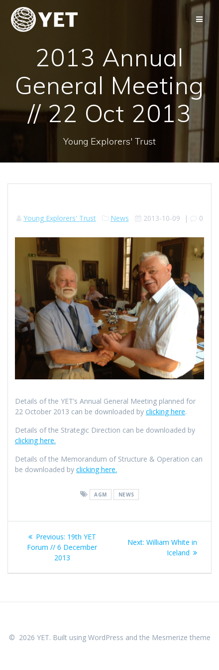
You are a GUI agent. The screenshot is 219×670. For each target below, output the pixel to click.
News (119, 218)
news (126, 494)
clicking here (165, 411)
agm (100, 494)
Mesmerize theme (181, 637)
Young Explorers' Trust (59, 218)
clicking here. (35, 440)
